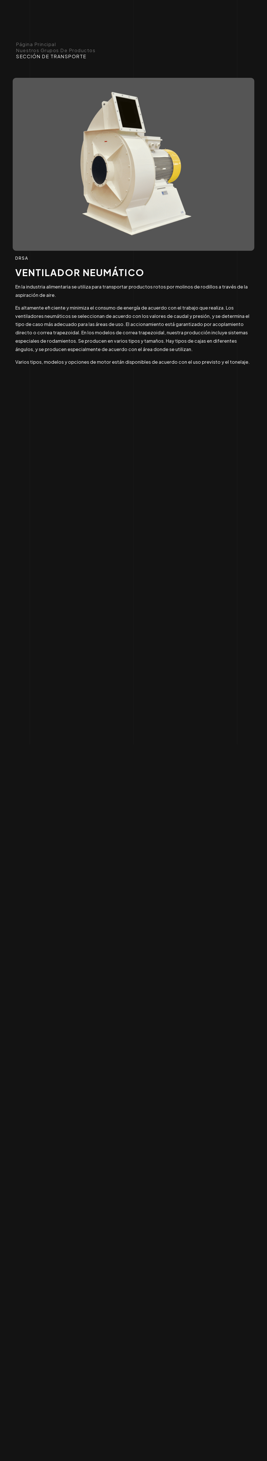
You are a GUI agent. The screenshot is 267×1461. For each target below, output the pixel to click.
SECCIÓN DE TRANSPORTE (51, 56)
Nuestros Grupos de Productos (55, 50)
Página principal (36, 44)
